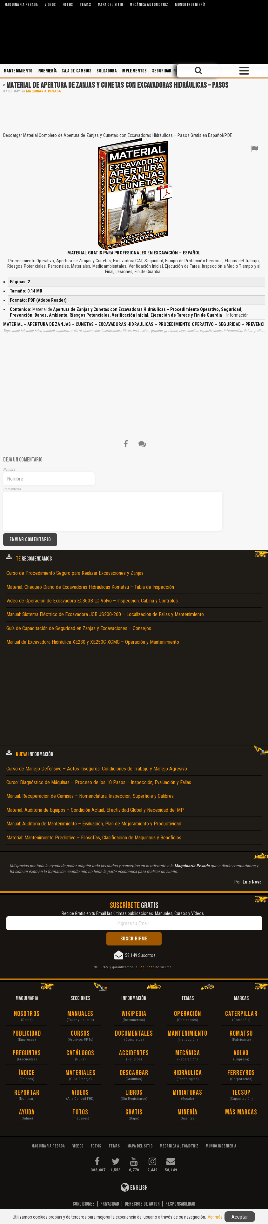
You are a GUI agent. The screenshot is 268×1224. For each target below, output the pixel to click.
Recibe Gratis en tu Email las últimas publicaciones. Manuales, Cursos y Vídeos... (134, 913)
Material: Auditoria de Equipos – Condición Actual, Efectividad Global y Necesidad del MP (95, 810)
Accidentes (134, 1053)
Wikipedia (134, 1014)
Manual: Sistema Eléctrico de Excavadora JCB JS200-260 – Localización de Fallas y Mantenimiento (105, 614)
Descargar (134, 1073)
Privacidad (109, 1204)
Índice (27, 1073)
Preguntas (27, 1053)
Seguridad (146, 967)
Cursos (80, 1033)
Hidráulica (187, 1073)
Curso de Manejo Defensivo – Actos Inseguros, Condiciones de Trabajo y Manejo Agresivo (96, 769)
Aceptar (239, 1217)
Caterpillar (241, 1014)
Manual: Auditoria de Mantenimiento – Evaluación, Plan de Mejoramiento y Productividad (93, 824)
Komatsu (241, 1033)
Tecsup (241, 1092)
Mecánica (187, 1053)
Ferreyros (241, 1073)
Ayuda (27, 1112)
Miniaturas (187, 1092)
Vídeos (80, 1092)
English (134, 1187)
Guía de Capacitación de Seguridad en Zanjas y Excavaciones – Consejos (78, 628)
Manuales (80, 1014)
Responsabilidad (180, 1204)
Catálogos (80, 1053)
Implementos (134, 71)
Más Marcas (241, 1112)
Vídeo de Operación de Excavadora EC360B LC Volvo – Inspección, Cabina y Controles (92, 601)
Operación (187, 1014)
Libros (134, 1092)
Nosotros (27, 1014)
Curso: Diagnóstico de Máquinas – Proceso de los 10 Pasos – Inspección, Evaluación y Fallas (98, 782)
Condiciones (84, 1204)
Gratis (134, 1112)
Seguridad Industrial (172, 71)
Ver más (215, 1217)
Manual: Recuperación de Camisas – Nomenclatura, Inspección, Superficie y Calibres (90, 796)
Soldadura (107, 71)
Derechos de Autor (142, 1204)
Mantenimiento (18, 71)
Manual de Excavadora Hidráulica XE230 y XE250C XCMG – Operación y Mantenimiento (92, 642)
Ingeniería (47, 71)
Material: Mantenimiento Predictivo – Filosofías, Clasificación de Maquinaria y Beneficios (93, 838)
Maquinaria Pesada (43, 91)
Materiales (80, 1073)
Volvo (241, 1053)
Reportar (26, 1092)
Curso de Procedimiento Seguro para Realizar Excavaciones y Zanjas (75, 573)
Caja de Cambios (76, 71)
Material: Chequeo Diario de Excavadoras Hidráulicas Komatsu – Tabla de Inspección (90, 587)
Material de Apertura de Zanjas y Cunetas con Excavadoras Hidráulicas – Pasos (117, 85)
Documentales (134, 1033)
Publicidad (26, 1033)
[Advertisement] (134, 112)
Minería (188, 1112)
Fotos (80, 1112)
